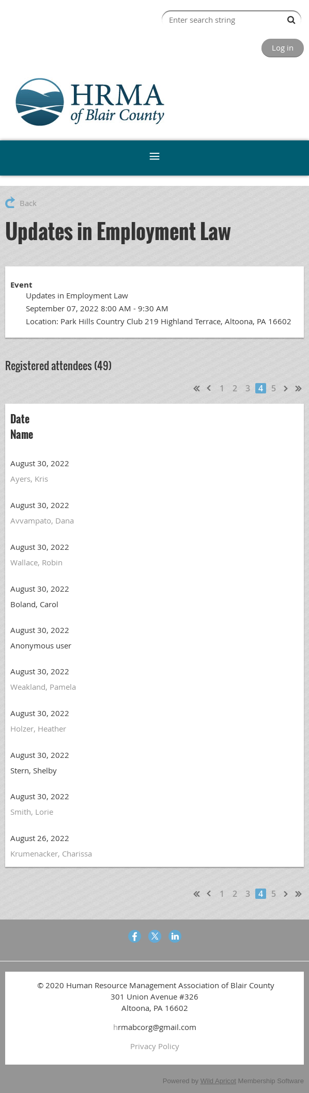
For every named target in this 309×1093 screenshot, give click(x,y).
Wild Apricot (218, 1081)
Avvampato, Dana (42, 520)
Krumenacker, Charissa (51, 853)
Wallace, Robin (36, 562)
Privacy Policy (154, 1046)
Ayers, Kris (29, 478)
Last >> (298, 388)
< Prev (209, 388)
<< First (197, 388)
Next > (286, 388)
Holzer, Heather (38, 728)
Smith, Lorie (31, 811)
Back (28, 203)
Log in (282, 47)
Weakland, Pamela (43, 687)
